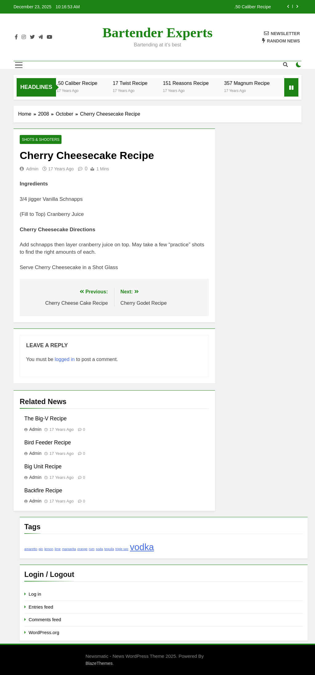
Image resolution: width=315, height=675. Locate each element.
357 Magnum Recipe (250, 83)
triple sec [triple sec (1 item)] (122, 549)
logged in (65, 359)
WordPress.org (44, 632)
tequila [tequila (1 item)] (109, 549)
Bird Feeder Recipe (47, 442)
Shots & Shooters (40, 139)
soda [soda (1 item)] (99, 549)
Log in (35, 594)
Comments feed (45, 619)
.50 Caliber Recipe (252, 6)
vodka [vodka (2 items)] (142, 547)
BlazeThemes (99, 663)
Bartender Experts (157, 32)
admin (32, 168)
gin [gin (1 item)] (41, 549)
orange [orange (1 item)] (82, 549)
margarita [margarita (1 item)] (69, 549)
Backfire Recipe (43, 490)
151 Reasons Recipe (189, 83)
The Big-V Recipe (45, 418)
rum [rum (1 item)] (91, 549)
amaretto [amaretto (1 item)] (30, 549)
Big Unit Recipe (43, 466)
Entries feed (41, 606)
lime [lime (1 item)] (58, 549)
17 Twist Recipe (133, 83)
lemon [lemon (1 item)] (48, 549)
